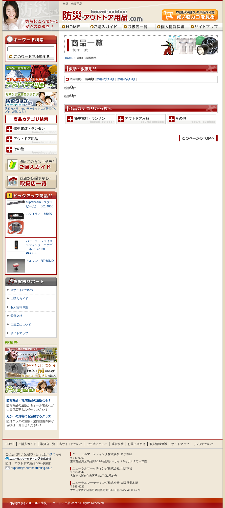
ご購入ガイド (105, 26)
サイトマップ (206, 26)
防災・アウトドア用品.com (102, 15)
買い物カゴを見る (190, 15)
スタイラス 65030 (39, 214)
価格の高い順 (126, 79)
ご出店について (20, 324)
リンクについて (203, 444)
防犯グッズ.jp (31, 99)
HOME (74, 26)
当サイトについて (22, 290)
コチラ (51, 454)
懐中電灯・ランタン (89, 118)
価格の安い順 (105, 79)
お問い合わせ (136, 444)
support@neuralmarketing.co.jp (31, 468)
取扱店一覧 (139, 26)
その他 (181, 118)
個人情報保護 (172, 26)
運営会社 (16, 316)
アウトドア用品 (137, 118)
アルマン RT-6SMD (40, 261)
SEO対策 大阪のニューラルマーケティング (30, 459)
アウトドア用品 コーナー (31, 77)
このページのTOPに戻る (198, 138)
